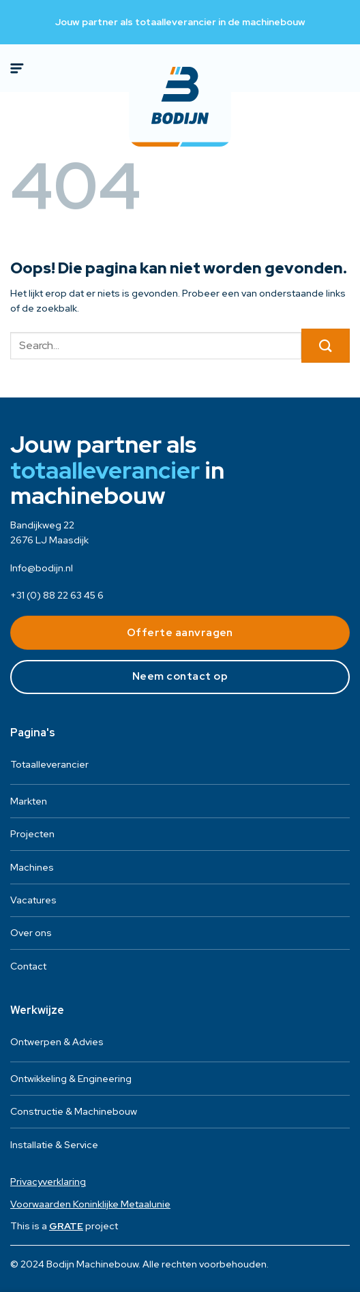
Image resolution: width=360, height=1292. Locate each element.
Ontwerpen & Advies (57, 1042)
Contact (28, 966)
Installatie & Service (54, 1145)
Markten (28, 801)
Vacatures (33, 900)
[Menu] (18, 68)
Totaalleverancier (49, 764)
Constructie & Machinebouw (73, 1111)
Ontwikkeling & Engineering (71, 1078)
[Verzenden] (325, 346)
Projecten (32, 834)
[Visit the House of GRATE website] (66, 1226)
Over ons (31, 933)
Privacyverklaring (48, 1181)
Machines (32, 867)
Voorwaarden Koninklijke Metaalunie (90, 1204)
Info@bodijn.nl (41, 568)
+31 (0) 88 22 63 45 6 (57, 595)
